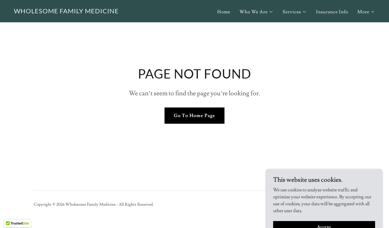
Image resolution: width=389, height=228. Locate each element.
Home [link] (223, 12)
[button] (256, 11)
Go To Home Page (194, 115)
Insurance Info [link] (332, 12)
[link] (66, 12)
